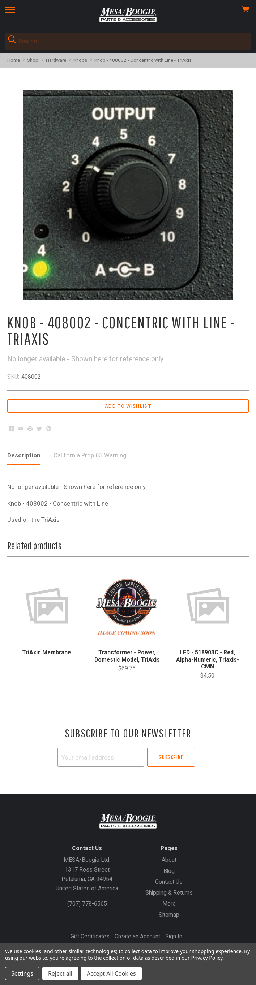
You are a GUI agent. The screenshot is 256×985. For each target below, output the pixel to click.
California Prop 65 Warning (90, 455)
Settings (22, 973)
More (169, 903)
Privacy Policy (206, 957)
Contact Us (169, 881)
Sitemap (169, 914)
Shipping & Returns (169, 892)
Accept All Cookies (111, 973)
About (169, 859)
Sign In (173, 936)
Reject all (60, 973)
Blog (169, 871)
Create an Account (137, 936)
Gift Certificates (90, 936)
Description (23, 455)
